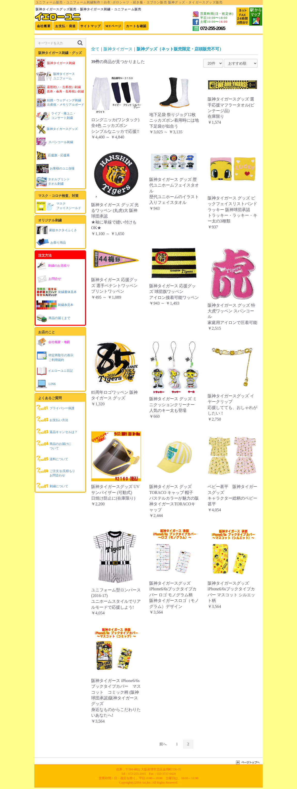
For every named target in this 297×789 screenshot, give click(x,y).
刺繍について (52, 486)
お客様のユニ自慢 (55, 168)
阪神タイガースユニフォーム (55, 76)
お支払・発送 (65, 26)
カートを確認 (136, 26)
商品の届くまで (53, 318)
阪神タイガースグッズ (57, 129)
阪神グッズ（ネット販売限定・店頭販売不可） (180, 49)
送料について (52, 458)
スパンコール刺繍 (54, 142)
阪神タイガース (118, 49)
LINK (46, 384)
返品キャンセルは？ (56, 431)
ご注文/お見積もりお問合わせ (55, 472)
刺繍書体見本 (56, 292)
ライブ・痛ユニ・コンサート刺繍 (56, 115)
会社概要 (44, 26)
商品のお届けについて (53, 444)
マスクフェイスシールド (58, 206)
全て (95, 49)
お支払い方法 (52, 419)
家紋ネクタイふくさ (56, 230)
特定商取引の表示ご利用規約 (54, 356)
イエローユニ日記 (54, 370)
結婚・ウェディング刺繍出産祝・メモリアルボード (60, 102)
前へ (163, 744)
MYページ (113, 26)
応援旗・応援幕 (53, 155)
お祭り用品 (51, 242)
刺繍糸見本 (54, 305)
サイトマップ (90, 26)
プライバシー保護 (55, 408)
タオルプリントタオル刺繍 (53, 181)
